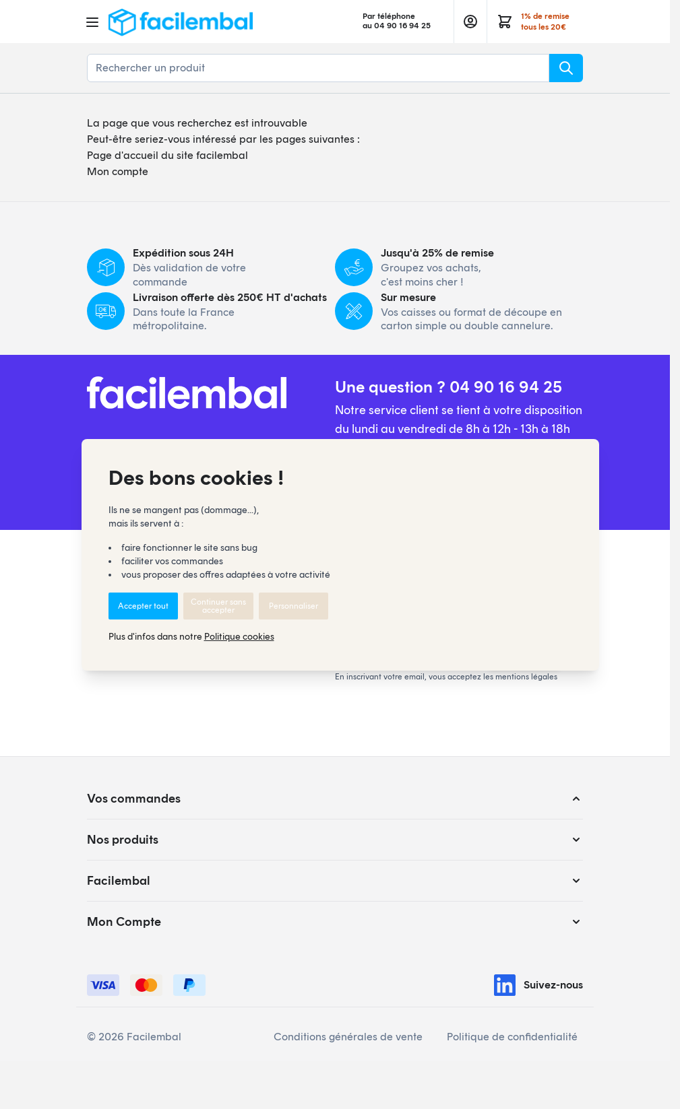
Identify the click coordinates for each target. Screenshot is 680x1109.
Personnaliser (293, 606)
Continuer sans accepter (218, 606)
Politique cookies (239, 636)
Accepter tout (143, 606)
